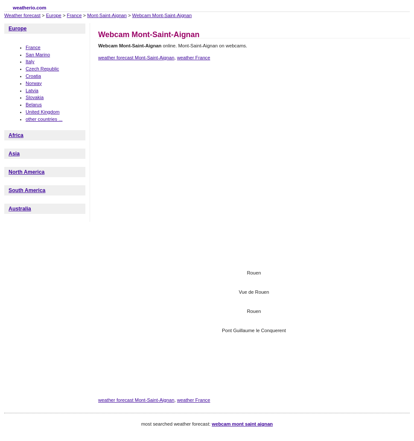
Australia (20, 209)
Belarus (34, 104)
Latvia (32, 90)
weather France (193, 57)
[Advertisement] (129, 104)
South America (27, 190)
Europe (53, 15)
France (74, 15)
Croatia (33, 76)
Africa (16, 135)
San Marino (38, 54)
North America (26, 172)
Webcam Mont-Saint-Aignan (162, 15)
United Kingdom (43, 111)
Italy (30, 61)
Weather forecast (22, 15)
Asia (14, 154)
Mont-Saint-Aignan (107, 15)
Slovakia (35, 97)
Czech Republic (42, 68)
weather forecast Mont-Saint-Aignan (136, 57)
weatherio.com (29, 7)
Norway (34, 83)
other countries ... (44, 119)
